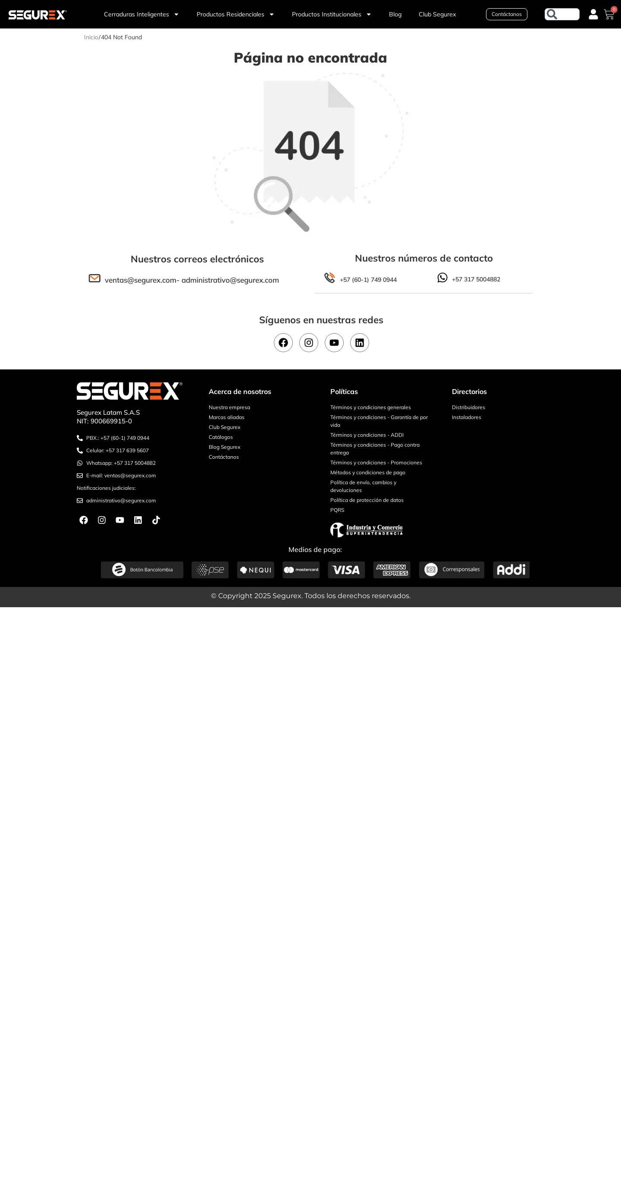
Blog (395, 14)
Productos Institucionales (332, 14)
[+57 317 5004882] (442, 277)
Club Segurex (437, 14)
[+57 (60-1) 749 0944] (329, 278)
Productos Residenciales (236, 14)
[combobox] (562, 14)
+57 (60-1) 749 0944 (368, 280)
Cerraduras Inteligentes (141, 14)
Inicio (91, 37)
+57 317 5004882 (476, 279)
